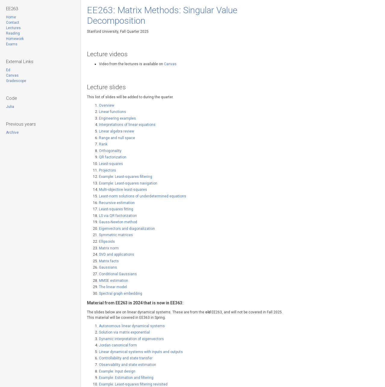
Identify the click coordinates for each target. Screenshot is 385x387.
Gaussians (108, 267)
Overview (106, 105)
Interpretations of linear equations (127, 125)
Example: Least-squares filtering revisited (133, 384)
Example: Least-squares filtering (125, 177)
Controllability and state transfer (125, 358)
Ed (8, 70)
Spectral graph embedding (120, 293)
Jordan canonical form (118, 345)
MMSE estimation (113, 281)
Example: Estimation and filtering (126, 378)
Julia (10, 107)
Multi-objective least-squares (123, 189)
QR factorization (112, 157)
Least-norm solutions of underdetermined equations (142, 196)
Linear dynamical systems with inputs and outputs (141, 352)
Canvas (12, 75)
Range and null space (117, 138)
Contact (12, 22)
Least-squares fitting (116, 209)
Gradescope (16, 81)
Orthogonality (110, 151)
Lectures (13, 28)
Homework (15, 39)
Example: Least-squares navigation (128, 183)
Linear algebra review (116, 131)
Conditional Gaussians (118, 274)
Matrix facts (109, 261)
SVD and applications (116, 254)
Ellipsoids (107, 241)
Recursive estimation (117, 203)
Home (11, 17)
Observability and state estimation (127, 365)
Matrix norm (109, 248)
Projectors (107, 170)
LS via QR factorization (118, 216)
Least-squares (111, 164)
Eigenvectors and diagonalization (127, 229)
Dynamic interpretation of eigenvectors (131, 339)
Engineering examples (117, 118)
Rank (103, 144)
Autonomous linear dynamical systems (132, 326)
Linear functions (112, 112)
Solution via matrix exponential (124, 332)
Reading (13, 33)
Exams (11, 44)
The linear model (113, 287)
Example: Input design (117, 371)
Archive (12, 132)
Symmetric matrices (116, 235)
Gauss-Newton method (118, 222)
